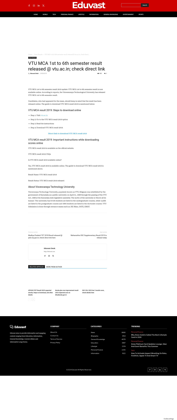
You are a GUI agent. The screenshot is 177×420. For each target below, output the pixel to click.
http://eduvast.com (49, 296)
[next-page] (33, 343)
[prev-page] (29, 343)
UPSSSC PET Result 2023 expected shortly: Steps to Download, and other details (40, 337)
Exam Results (38, 54)
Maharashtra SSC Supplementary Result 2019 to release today (89, 281)
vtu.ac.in (44, 160)
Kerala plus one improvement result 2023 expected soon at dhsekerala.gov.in (66, 337)
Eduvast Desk (34, 73)
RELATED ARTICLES (37, 311)
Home (30, 54)
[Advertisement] (88, 34)
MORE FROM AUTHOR (54, 311)
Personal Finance (137, 376)
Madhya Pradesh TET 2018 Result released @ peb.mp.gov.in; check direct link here (45, 281)
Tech (133, 395)
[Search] (145, 5)
